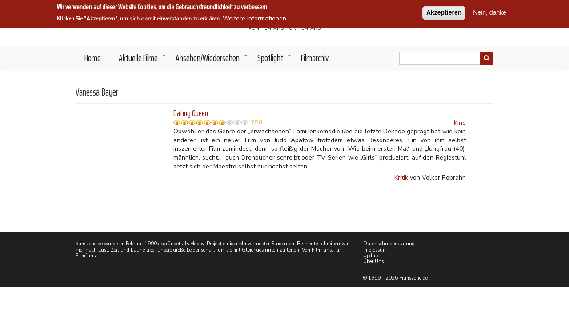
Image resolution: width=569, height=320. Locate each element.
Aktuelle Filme (143, 60)
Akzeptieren (443, 11)
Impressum (375, 250)
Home (92, 58)
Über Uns (373, 261)
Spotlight (274, 60)
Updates (372, 255)
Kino (460, 123)
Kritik (401, 177)
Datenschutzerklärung (389, 243)
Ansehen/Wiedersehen (212, 60)
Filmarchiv (315, 58)
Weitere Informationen (254, 17)
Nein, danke (489, 11)
